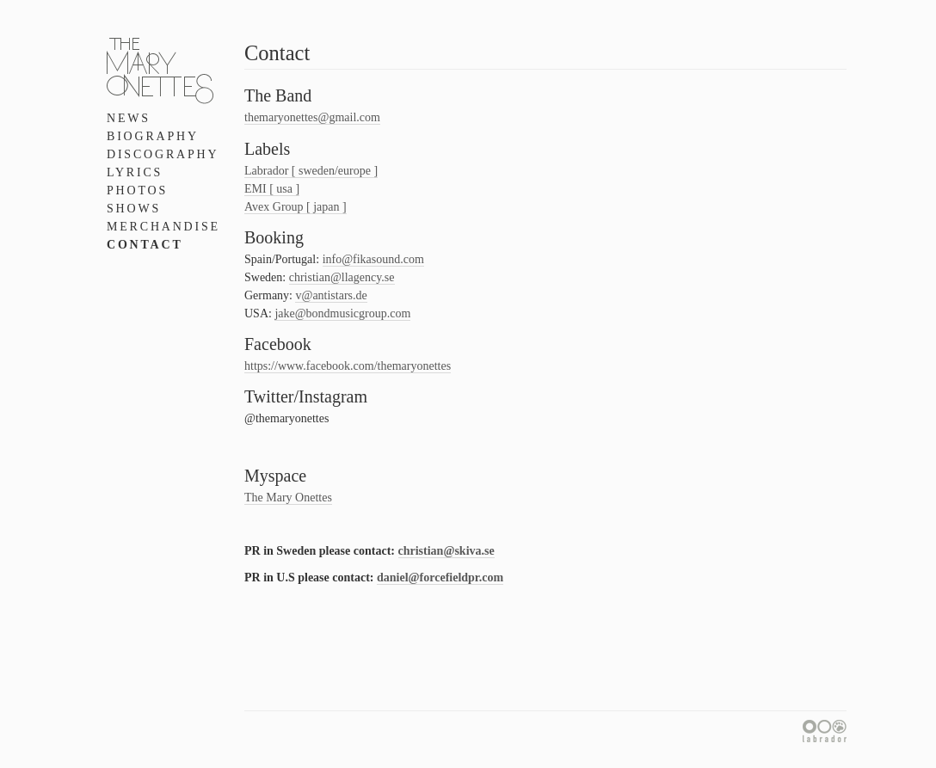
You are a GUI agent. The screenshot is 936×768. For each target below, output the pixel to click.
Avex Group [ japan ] (295, 206)
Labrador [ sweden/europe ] (311, 170)
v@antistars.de (330, 295)
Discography (163, 154)
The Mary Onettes (288, 497)
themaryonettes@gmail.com (312, 117)
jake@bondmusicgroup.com (342, 313)
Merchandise (163, 226)
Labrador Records (825, 731)
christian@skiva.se (446, 550)
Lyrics (135, 172)
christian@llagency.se (342, 277)
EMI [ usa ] (271, 188)
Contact (145, 244)
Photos (137, 190)
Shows (134, 208)
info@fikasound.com (373, 259)
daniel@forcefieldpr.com (440, 577)
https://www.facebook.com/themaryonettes (347, 365)
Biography (153, 136)
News (129, 118)
